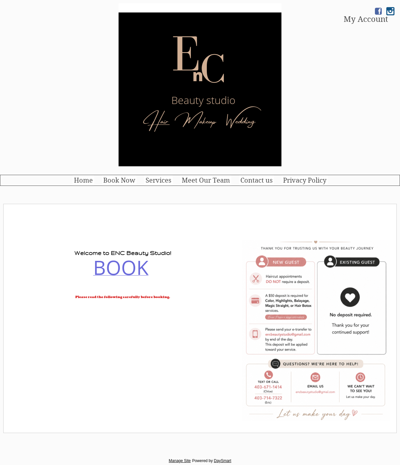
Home (83, 180)
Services (158, 180)
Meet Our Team (206, 180)
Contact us (256, 180)
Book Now (119, 180)
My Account (366, 19)
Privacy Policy (304, 180)
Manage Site (180, 460)
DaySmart (222, 460)
